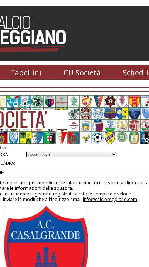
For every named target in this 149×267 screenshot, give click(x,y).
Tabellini (26, 72)
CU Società (82, 72)
